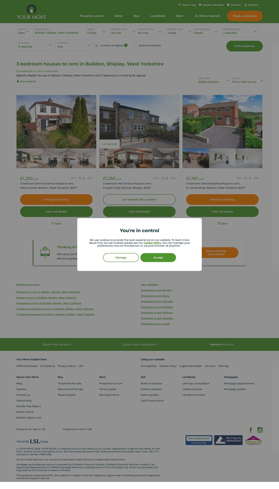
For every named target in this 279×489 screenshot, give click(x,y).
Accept (158, 257)
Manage (120, 257)
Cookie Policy (152, 242)
